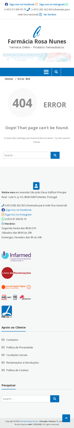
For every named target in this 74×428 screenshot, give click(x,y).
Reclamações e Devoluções (22, 362)
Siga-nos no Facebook (22, 4)
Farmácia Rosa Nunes (37, 41)
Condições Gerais (16, 355)
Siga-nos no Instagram (52, 4)
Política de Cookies (17, 370)
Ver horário (50, 14)
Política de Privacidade (19, 347)
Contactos (12, 340)
